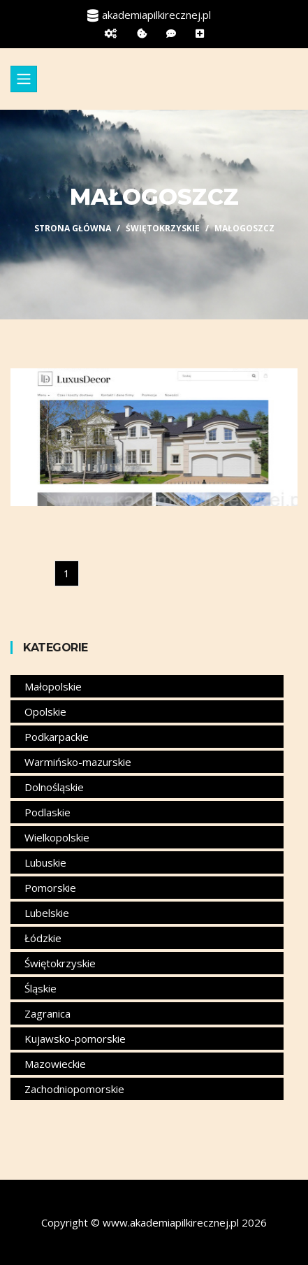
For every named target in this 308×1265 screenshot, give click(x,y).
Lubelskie (46, 913)
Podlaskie (47, 812)
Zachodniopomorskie (74, 1089)
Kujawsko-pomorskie (75, 1039)
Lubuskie (45, 862)
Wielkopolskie (56, 837)
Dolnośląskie (54, 787)
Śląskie (40, 988)
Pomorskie (50, 888)
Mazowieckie (55, 1064)
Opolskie (45, 711)
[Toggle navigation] (23, 79)
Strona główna (72, 228)
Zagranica (47, 1013)
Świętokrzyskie (163, 228)
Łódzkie (42, 938)
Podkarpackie (56, 737)
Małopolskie (53, 686)
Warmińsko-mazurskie (77, 762)
